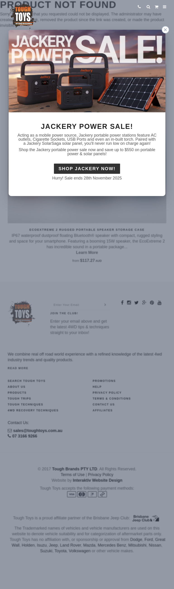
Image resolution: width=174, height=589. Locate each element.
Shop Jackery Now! (86, 168)
